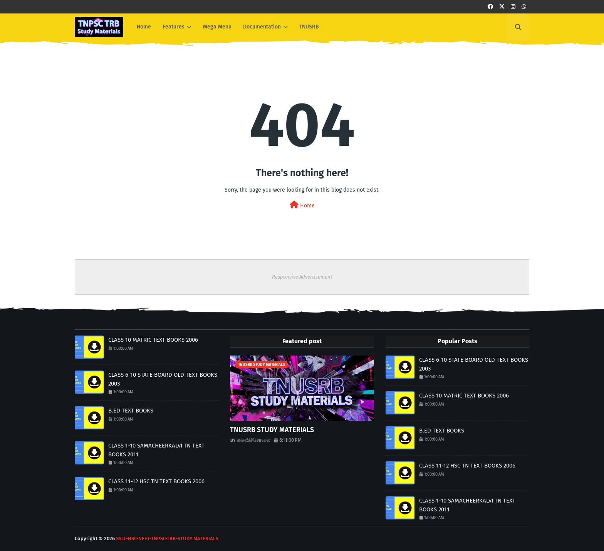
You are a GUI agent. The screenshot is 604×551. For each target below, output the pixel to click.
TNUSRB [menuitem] (309, 26)
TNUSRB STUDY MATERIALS (272, 430)
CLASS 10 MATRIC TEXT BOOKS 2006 (153, 339)
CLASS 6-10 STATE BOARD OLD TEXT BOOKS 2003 (162, 379)
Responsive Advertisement (302, 277)
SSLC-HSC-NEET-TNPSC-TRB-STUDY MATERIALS (167, 538)
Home (302, 205)
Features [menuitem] (174, 26)
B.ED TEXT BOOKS (130, 410)
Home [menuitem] (144, 26)
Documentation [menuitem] (262, 26)
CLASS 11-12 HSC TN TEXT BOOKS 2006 (156, 481)
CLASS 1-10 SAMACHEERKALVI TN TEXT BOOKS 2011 (156, 450)
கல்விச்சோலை (253, 440)
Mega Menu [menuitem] (217, 26)
